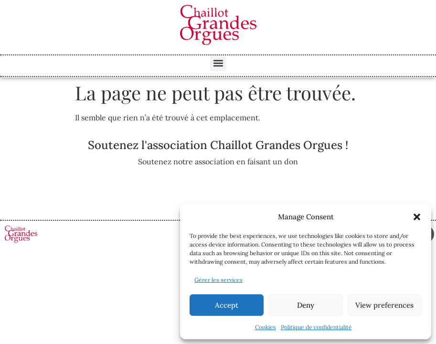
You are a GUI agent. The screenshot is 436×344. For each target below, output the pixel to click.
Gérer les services (218, 279)
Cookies (265, 327)
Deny (305, 305)
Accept (226, 305)
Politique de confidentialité (316, 327)
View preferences (384, 305)
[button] (417, 217)
